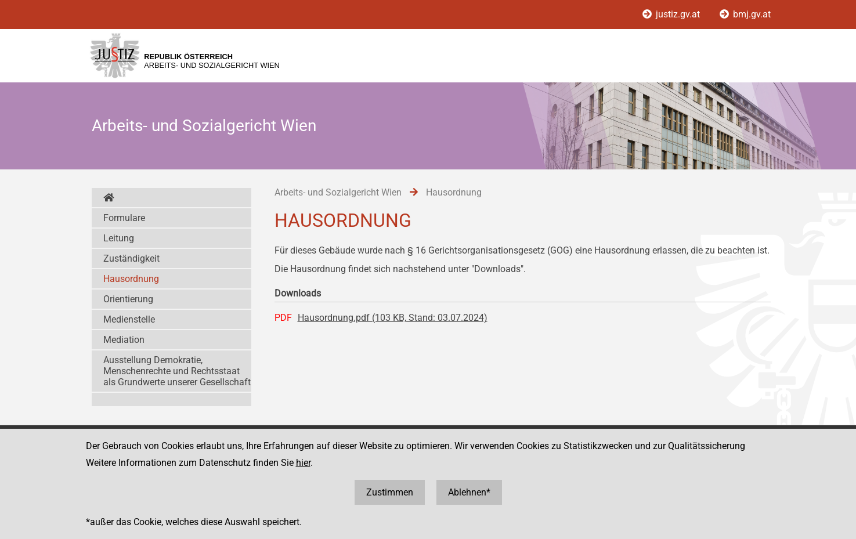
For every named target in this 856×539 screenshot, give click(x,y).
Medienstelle (129, 319)
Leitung (118, 238)
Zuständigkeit (131, 258)
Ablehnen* (469, 492)
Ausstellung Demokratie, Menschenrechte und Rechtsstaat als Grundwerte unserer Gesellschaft (177, 371)
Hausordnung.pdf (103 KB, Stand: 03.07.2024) (392, 317)
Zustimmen (389, 492)
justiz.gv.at (672, 14)
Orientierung (128, 299)
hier (303, 462)
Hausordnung (131, 278)
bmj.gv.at (745, 14)
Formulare (124, 217)
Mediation (124, 339)
